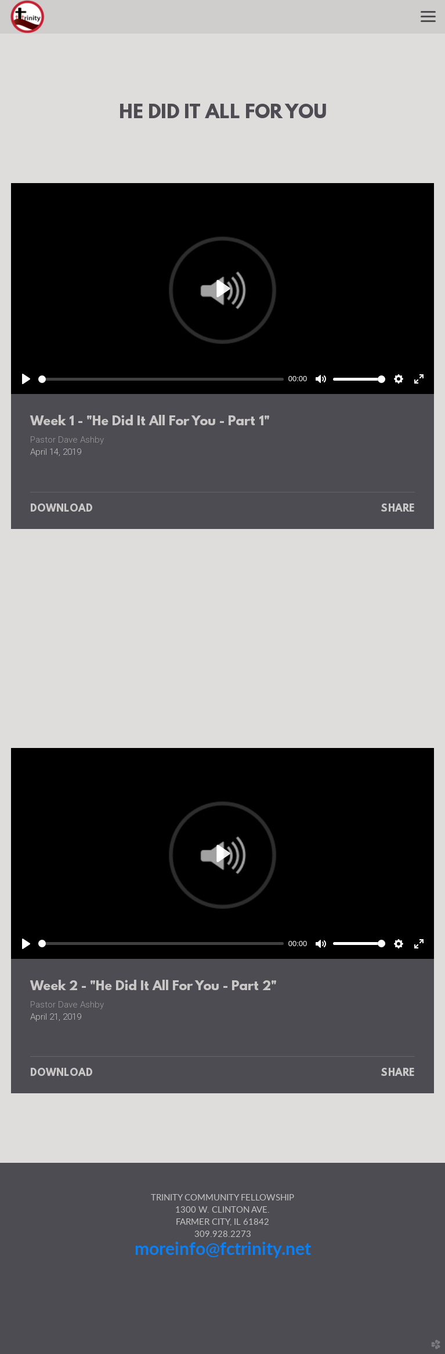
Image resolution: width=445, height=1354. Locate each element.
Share (398, 509)
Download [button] (61, 509)
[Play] (26, 379)
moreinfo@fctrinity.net (223, 1249)
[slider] (161, 379)
